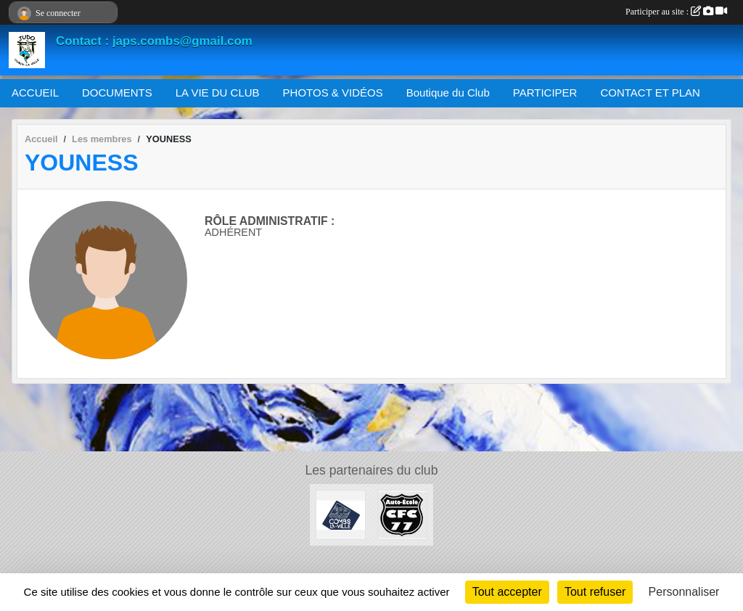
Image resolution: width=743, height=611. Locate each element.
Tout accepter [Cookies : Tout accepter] (507, 592)
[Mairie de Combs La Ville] (341, 514)
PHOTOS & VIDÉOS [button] (333, 92)
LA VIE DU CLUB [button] (218, 92)
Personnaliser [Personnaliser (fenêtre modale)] (684, 592)
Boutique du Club (448, 92)
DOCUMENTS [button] (117, 92)
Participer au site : (676, 12)
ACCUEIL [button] (35, 92)
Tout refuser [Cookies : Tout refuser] (595, 592)
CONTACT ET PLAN (650, 92)
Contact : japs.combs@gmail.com (154, 41)
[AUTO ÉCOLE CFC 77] (402, 514)
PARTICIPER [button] (545, 92)
